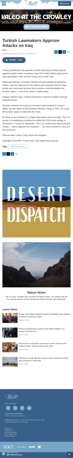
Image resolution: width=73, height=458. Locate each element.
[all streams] (70, 454)
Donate (65, 3)
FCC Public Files (11, 434)
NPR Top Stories (18, 147)
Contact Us (9, 430)
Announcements (10, 432)
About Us (8, 429)
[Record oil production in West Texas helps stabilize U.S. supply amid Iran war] (10, 333)
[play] (3, 453)
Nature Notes (36, 292)
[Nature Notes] (36, 264)
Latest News (9, 309)
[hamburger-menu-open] (4, 3)
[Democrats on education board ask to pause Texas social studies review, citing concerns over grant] (10, 347)
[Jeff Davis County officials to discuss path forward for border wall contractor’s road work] (10, 362)
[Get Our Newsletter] (36, 203)
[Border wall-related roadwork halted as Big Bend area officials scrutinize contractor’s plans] (10, 318)
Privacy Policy (10, 436)
